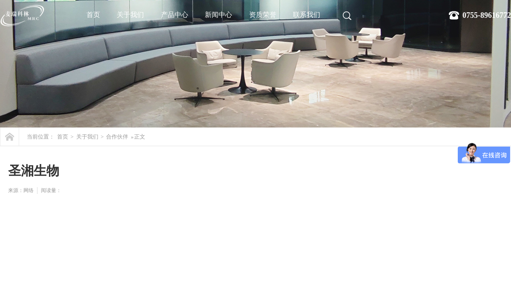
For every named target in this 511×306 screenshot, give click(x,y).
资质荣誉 (262, 14)
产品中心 (174, 14)
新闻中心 (218, 14)
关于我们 (130, 14)
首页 (93, 14)
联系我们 (306, 14)
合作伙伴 (117, 136)
